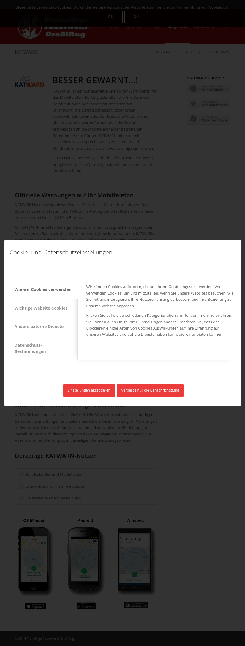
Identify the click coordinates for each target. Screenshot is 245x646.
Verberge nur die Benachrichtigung (150, 390)
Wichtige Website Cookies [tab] (41, 308)
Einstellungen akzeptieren (89, 390)
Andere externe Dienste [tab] (39, 326)
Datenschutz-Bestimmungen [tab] (30, 348)
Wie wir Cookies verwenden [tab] (43, 289)
